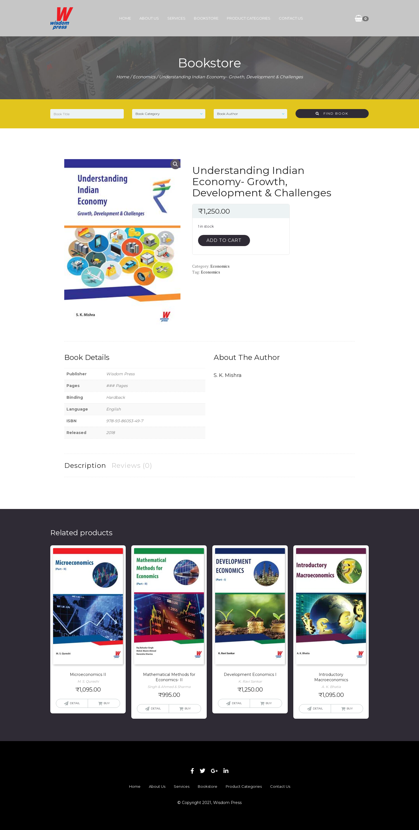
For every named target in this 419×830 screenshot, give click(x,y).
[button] (175, 164)
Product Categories (248, 18)
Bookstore (206, 18)
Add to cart (224, 240)
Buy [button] (107, 703)
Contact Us (291, 18)
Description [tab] (85, 465)
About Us (149, 18)
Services (176, 18)
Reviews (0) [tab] (131, 465)
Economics (144, 76)
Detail (75, 703)
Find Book (332, 113)
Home (125, 18)
